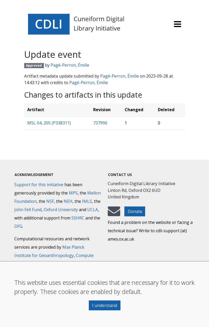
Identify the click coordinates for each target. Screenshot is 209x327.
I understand (104, 305)
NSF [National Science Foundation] (50, 201)
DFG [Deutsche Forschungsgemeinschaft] (18, 226)
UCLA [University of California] (92, 209)
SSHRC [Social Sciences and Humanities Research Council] (77, 218)
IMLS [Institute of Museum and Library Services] (87, 201)
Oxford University (61, 209)
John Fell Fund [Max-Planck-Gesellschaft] (28, 209)
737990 (100, 123)
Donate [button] (135, 211)
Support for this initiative (38, 184)
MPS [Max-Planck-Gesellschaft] (73, 193)
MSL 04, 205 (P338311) (49, 123)
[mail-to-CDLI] (114, 214)
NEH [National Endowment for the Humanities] (68, 201)
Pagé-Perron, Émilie (70, 65)
